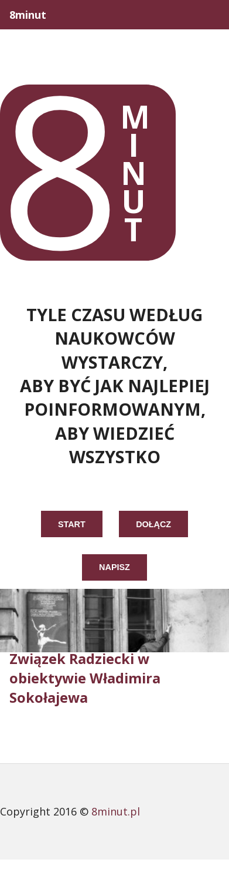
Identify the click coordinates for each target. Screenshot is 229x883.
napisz (114, 567)
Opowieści (128, 44)
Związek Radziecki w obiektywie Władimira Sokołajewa (84, 678)
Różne (204, 73)
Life (63, 44)
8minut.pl (115, 811)
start (72, 524)
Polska (202, 44)
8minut (27, 15)
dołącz (153, 524)
